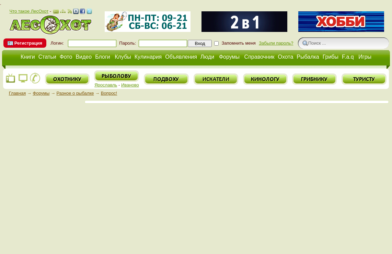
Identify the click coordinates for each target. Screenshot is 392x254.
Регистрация (28, 43)
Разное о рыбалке (75, 93)
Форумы (229, 57)
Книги (28, 57)
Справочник (259, 57)
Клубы (123, 57)
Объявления (181, 57)
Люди (207, 57)
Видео (84, 57)
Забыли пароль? (276, 43)
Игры (364, 57)
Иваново (130, 85)
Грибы (330, 57)
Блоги (102, 57)
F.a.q (348, 57)
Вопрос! (109, 93)
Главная (17, 93)
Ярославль (105, 85)
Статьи (47, 57)
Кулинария (148, 57)
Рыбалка (308, 57)
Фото (66, 57)
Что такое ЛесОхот (28, 11)
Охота (285, 57)
